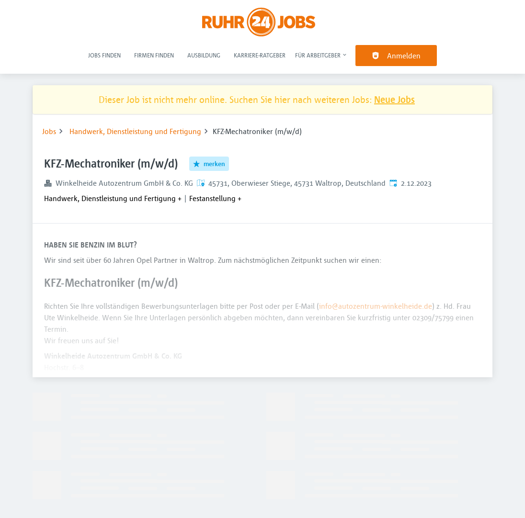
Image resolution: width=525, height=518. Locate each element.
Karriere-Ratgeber (259, 55)
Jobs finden (104, 55)
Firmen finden (154, 55)
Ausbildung (203, 55)
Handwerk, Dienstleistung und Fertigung (135, 131)
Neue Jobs (394, 99)
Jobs (49, 131)
